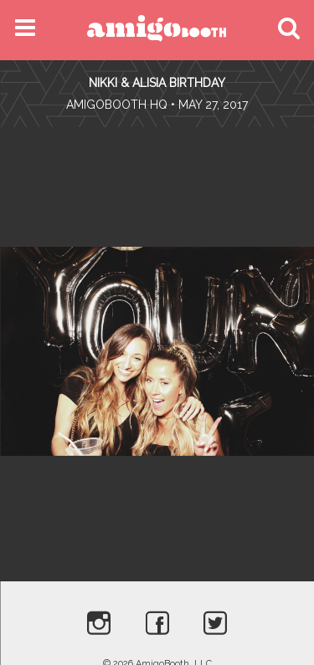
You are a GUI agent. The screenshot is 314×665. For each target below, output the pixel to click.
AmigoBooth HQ (116, 104)
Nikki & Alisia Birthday (157, 83)
